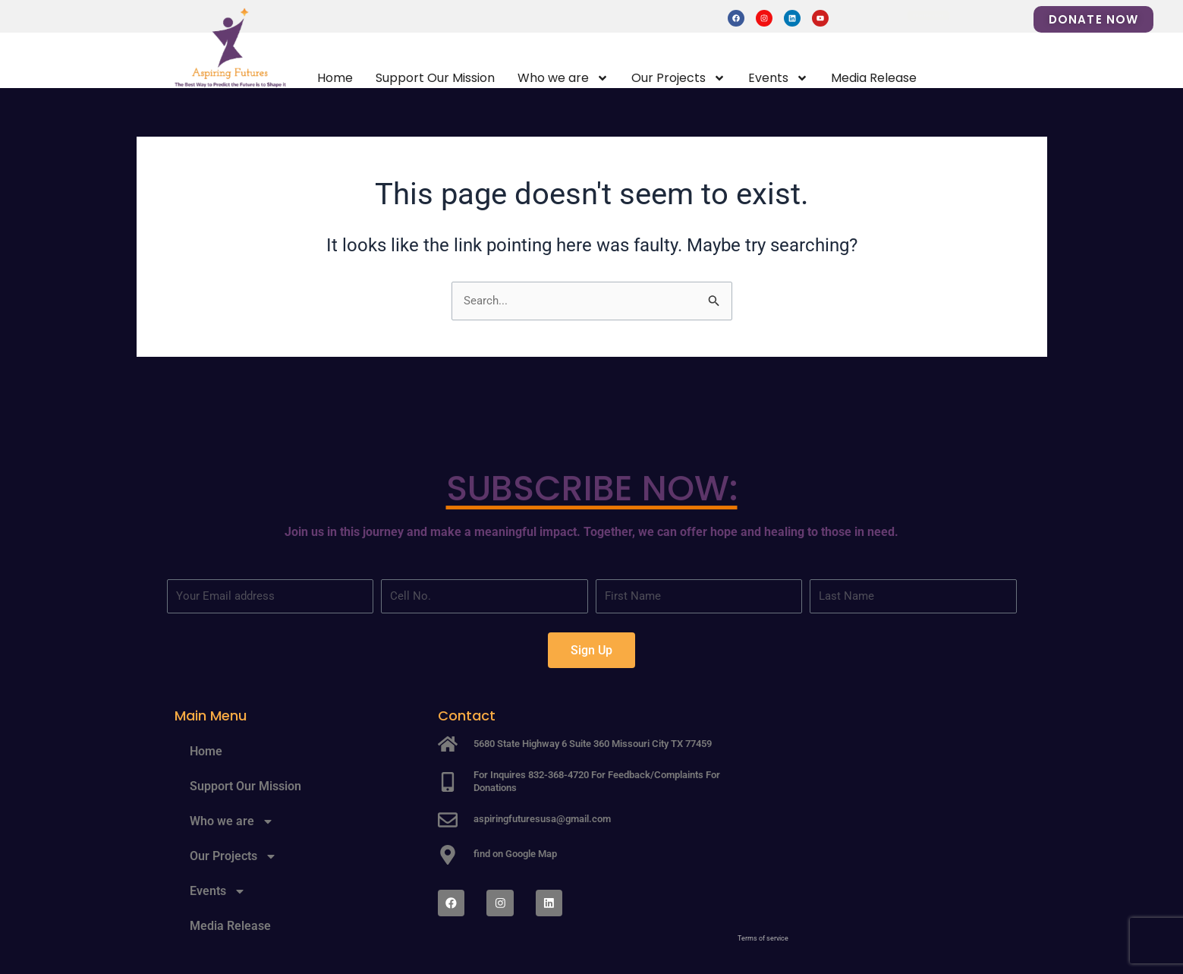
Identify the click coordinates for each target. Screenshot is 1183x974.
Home (335, 78)
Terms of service (763, 939)
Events (778, 78)
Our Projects (678, 78)
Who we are (563, 78)
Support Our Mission (435, 78)
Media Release (874, 78)
